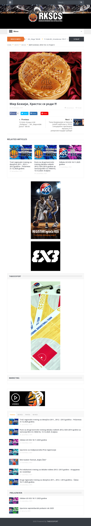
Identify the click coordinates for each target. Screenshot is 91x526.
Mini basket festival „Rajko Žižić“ (33, 460)
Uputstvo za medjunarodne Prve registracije (38, 450)
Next (68, 119)
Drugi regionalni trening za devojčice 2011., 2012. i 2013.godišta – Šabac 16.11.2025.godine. (49, 481)
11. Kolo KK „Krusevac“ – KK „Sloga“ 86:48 (27, 39)
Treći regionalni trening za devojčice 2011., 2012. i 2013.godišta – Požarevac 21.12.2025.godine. (21, 165)
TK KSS (27, 415)
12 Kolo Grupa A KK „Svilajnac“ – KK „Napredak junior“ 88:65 (30, 124)
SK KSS (35, 415)
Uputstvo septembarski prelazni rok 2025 (37, 508)
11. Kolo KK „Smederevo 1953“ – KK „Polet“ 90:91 (64, 39)
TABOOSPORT (52, 521)
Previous (24, 120)
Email (78, 108)
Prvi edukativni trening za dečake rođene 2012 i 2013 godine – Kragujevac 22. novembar (50, 470)
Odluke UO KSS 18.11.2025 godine (69, 163)
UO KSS (20, 415)
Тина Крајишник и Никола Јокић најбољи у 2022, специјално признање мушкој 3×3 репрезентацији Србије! (60, 126)
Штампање (69, 108)
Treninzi (12, 415)
